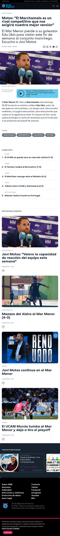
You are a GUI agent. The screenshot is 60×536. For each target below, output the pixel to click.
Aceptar (7, 532)
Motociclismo (10, 192)
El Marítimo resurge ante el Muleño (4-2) (25, 176)
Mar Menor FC (24, 135)
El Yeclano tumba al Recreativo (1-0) (23, 167)
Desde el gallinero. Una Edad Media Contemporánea (30, 459)
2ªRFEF (7, 154)
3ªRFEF (7, 173)
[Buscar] (56, 6)
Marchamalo (7, 13)
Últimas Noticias (29, 1)
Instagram (36, 493)
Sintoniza (6, 487)
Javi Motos (38, 135)
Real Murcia (45, 1)
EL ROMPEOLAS (25, 455)
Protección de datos (11, 495)
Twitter (34, 487)
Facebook (35, 490)
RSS (33, 498)
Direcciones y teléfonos (13, 493)
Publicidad (6, 490)
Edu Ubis (50, 135)
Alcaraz (37, 1)
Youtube (35, 495)
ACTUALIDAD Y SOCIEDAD (29, 467)
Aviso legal (7, 498)
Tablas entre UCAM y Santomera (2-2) (24, 186)
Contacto (35, 484)
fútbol (4, 366)
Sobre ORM (7, 484)
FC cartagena (54, 1)
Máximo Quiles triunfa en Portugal (22, 195)
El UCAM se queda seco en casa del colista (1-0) (29, 157)
